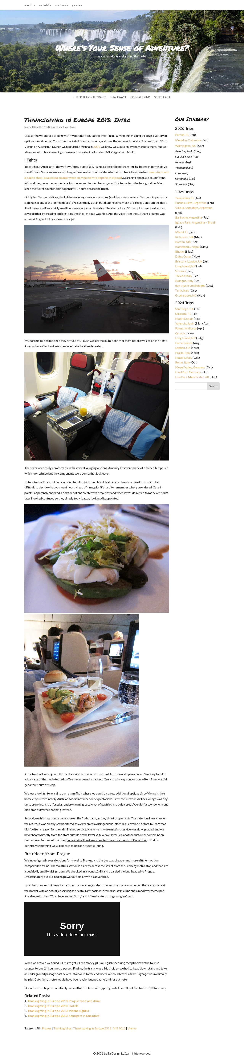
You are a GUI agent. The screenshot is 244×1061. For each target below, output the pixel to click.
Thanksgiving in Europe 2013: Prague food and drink (63, 1001)
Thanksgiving (62, 1028)
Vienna (132, 1028)
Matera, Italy (183, 357)
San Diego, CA (184, 309)
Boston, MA (183, 241)
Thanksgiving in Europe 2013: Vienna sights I (58, 1010)
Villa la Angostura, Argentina (193, 207)
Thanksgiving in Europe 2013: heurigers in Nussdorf (63, 1015)
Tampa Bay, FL (184, 198)
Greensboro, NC (186, 295)
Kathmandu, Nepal (187, 246)
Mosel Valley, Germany (190, 367)
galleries (77, 5)
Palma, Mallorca (186, 328)
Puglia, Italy (182, 352)
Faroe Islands (184, 343)
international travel (90, 97)
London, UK (182, 347)
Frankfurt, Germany (188, 372)
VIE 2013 (119, 1028)
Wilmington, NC (185, 145)
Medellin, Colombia (188, 140)
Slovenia (180, 271)
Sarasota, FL (183, 313)
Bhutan (180, 251)
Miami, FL (181, 232)
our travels (61, 5)
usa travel (119, 97)
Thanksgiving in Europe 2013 (92, 1028)
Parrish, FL (182, 134)
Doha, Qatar (183, 256)
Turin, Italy (182, 290)
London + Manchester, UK (192, 377)
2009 (96, 146)
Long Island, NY (185, 266)
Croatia (180, 333)
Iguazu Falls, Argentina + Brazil (195, 222)
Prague (46, 1028)
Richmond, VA (184, 237)
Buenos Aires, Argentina (190, 202)
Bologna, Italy (184, 280)
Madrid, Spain (184, 318)
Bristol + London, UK (188, 261)
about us (29, 5)
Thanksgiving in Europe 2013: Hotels (52, 1006)
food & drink (140, 97)
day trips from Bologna (190, 285)
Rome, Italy (182, 362)
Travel (73, 127)
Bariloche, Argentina (188, 217)
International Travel (59, 127)
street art (162, 97)
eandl (30, 127)
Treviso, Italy (183, 276)
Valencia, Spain (184, 323)
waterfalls (45, 5)
